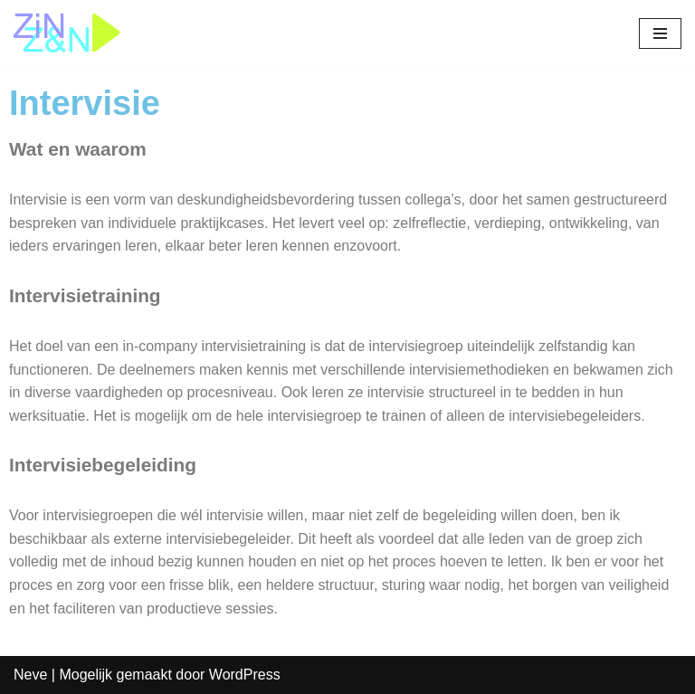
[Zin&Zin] (68, 33)
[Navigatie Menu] (660, 33)
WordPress (245, 674)
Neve (30, 674)
